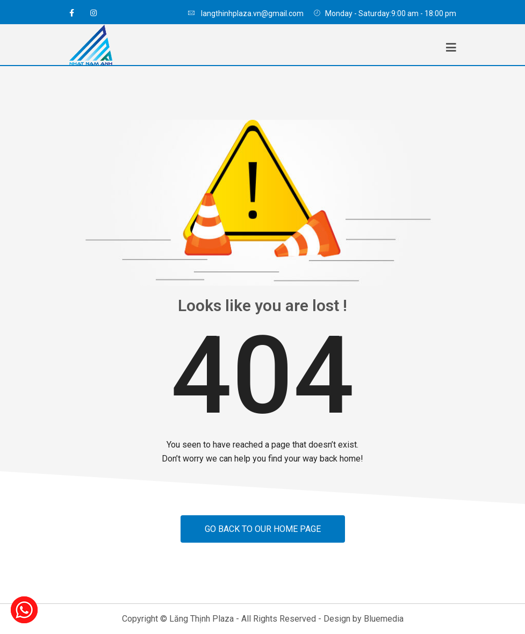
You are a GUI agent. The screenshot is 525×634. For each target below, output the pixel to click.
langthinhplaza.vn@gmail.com (246, 13)
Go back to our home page (263, 529)
